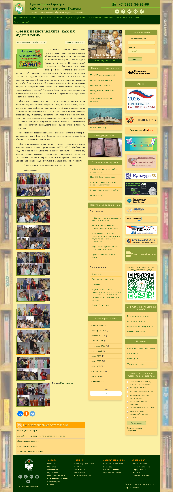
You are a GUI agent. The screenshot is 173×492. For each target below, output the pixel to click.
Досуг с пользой (22, 22)
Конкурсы (134, 17)
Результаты (132, 431)
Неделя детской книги (101, 80)
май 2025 (95, 366)
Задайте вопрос (139, 446)
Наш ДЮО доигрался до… (105, 61)
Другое (132, 417)
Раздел (131, 47)
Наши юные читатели (100, 85)
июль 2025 (96, 356)
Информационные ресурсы (140, 326)
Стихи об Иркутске (101, 305)
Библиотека (141, 130)
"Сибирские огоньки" (113, 446)
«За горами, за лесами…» (28, 258)
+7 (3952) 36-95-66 (134, 4)
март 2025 (96, 376)
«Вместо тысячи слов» (27, 263)
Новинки (58, 17)
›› (106, 393)
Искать (135, 59)
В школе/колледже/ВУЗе (140, 392)
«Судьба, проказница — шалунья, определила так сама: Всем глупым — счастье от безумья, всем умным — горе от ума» (106, 294)
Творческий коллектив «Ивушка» (101, 99)
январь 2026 (97, 325)
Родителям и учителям (75, 17)
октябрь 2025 (97, 341)
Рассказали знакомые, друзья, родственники (139, 382)
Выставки (108, 17)
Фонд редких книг (136, 364)
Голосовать (136, 423)
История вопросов (136, 321)
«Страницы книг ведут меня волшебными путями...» (103, 183)
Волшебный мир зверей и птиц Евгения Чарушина (41, 253)
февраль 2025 (97, 381)
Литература (132, 353)
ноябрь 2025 (97, 336)
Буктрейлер (121, 17)
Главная (15, 17)
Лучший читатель (111, 452)
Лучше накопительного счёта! (104, 190)
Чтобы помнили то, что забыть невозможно (104, 170)
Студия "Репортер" (112, 455)
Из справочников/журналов (137, 402)
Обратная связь (131, 470)
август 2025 (96, 351)
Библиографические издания (141, 348)
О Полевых (52, 452)
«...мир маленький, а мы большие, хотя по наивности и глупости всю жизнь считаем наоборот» (106, 237)
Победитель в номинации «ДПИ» (102, 92)
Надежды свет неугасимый (30, 268)
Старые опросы (134, 428)
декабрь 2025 (97, 330)
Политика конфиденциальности (139, 466)
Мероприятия (30, 223)
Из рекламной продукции (140, 407)
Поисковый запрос (137, 39)
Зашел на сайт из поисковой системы (138, 412)
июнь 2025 (96, 361)
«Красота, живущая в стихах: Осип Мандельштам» (105, 248)
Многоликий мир (98, 127)
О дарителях (53, 455)
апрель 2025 (97, 371)
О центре (24, 17)
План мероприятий (42, 17)
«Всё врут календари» (27, 247)
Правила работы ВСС (137, 332)
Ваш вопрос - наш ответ (103, 279)
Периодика (132, 359)
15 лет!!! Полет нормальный (102, 75)
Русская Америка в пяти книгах (103, 255)
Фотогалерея (95, 17)
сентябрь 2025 (98, 346)
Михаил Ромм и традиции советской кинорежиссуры (105, 227)
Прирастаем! (96, 195)
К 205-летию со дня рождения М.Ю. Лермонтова (106, 219)
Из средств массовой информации (138, 396)
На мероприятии (136, 388)
